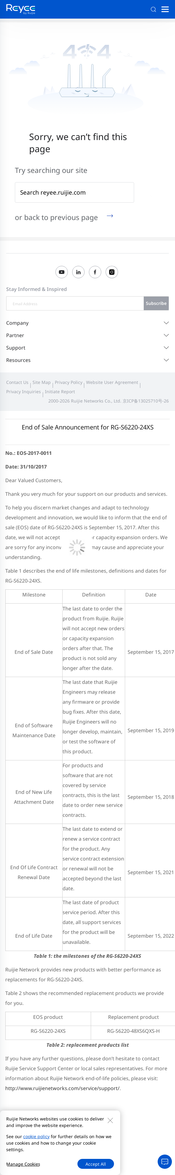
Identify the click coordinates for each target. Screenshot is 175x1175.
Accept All (95, 1164)
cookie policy (36, 1136)
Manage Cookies (23, 1164)
